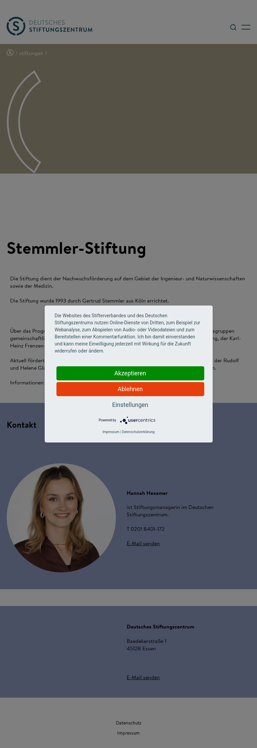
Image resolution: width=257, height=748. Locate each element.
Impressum (110, 432)
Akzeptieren (130, 373)
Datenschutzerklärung (138, 432)
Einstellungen (130, 404)
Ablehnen (130, 388)
